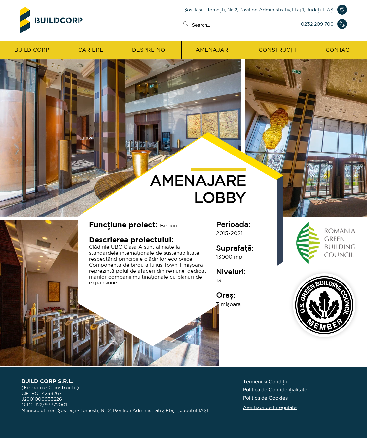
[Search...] (229, 25)
